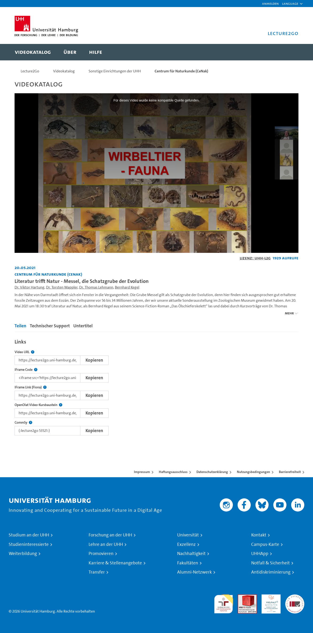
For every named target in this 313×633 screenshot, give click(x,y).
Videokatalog (64, 71)
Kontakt (258, 535)
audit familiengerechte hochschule (223, 603)
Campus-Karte (265, 544)
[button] (290, 3)
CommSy (23, 422)
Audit (242, 597)
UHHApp (259, 554)
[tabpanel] (156, 386)
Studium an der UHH (29, 535)
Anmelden (270, 3)
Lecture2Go (30, 71)
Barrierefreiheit (290, 471)
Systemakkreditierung (294, 597)
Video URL (24, 352)
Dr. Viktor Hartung (29, 287)
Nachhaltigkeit (191, 554)
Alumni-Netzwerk (194, 572)
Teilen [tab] (20, 326)
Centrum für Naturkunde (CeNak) (181, 71)
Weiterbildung (23, 554)
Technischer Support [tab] (50, 326)
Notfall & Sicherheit (270, 563)
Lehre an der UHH (106, 544)
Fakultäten (187, 563)
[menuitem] (32, 52)
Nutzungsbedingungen (253, 471)
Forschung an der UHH (110, 535)
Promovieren (101, 554)
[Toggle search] (290, 52)
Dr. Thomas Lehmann (96, 287)
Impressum (142, 471)
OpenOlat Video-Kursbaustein (38, 404)
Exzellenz (186, 544)
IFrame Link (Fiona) (31, 387)
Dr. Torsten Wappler (62, 287)
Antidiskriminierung (270, 572)
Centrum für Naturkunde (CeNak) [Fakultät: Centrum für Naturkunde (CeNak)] (48, 274)
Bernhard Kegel (127, 287)
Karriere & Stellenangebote (115, 563)
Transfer (97, 572)
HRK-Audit (270, 597)
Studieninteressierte (29, 544)
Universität (188, 535)
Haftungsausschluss (173, 471)
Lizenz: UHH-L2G (255, 258)
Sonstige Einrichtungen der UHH (115, 71)
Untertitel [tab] (83, 326)
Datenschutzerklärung (212, 471)
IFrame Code (26, 369)
